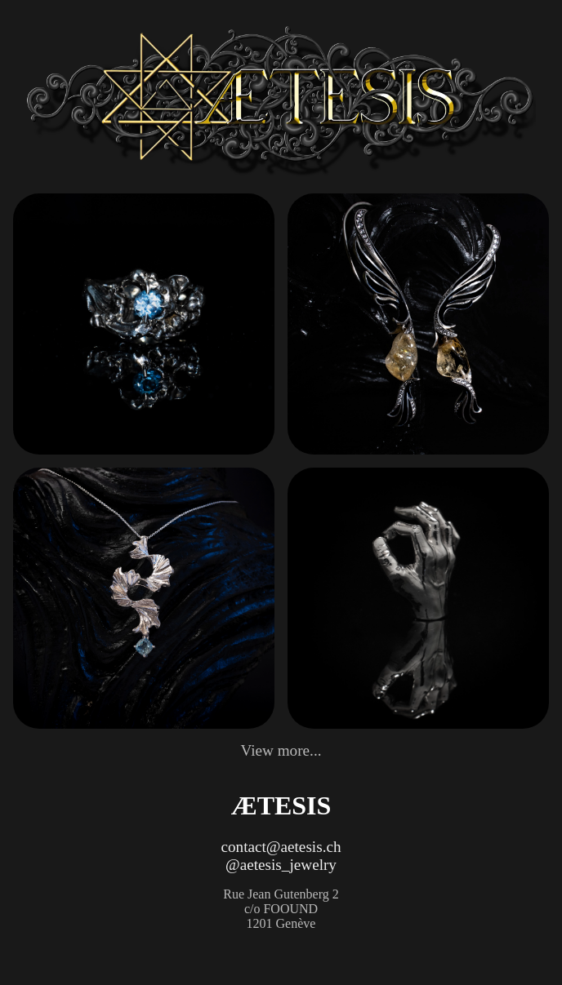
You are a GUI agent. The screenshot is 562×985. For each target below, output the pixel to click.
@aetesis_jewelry (281, 864)
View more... (280, 750)
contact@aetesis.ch (281, 846)
